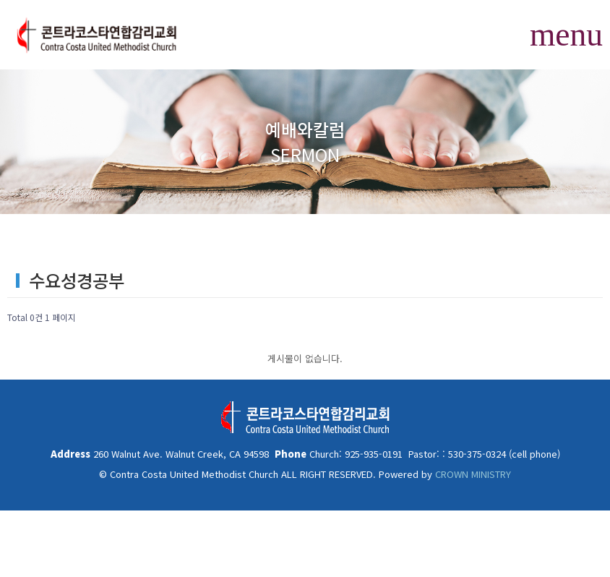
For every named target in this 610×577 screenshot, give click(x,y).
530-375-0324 (475, 454)
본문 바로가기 (0, 0)
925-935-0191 (372, 454)
